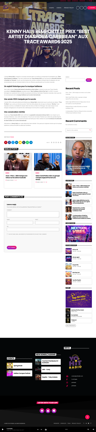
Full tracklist (70, 325)
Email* (36, 219)
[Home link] (5, 7)
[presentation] (18, 240)
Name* (8, 219)
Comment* (9, 210)
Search (67, 77)
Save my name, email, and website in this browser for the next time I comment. (28, 234)
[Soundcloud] (89, 0)
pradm (12, 137)
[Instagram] (91, 0)
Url (7, 226)
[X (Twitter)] (87, 0)
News (48, 25)
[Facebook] (93, 0)
